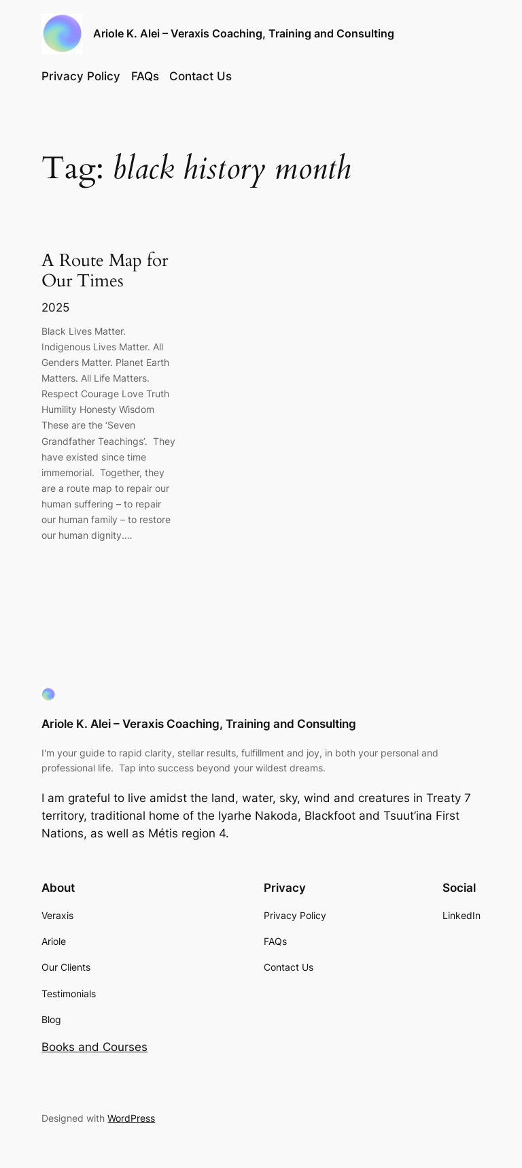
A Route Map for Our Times (104, 271)
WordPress (131, 1118)
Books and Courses (94, 1047)
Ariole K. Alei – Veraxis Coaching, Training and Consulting (243, 33)
